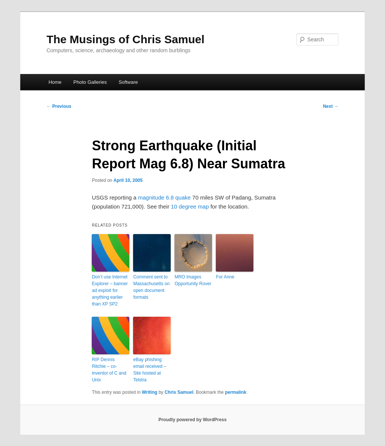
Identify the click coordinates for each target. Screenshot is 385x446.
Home (55, 82)
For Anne (225, 277)
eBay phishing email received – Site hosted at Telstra (149, 370)
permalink (235, 392)
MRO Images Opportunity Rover (192, 280)
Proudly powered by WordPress (192, 419)
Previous (59, 106)
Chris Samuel (179, 392)
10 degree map (190, 206)
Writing (149, 392)
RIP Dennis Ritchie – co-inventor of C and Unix (109, 370)
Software (128, 82)
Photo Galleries (90, 82)
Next (330, 106)
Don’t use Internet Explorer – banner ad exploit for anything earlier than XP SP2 (109, 290)
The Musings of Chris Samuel (126, 39)
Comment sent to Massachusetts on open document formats (151, 287)
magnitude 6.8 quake (164, 197)
